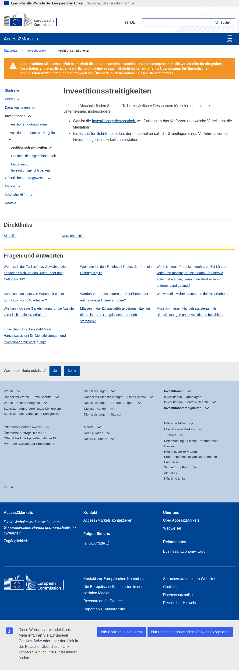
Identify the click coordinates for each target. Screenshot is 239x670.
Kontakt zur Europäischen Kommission (115, 579)
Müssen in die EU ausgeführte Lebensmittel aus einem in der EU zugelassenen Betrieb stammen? (115, 315)
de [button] (130, 22)
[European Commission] (34, 19)
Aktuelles (10, 236)
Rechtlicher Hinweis (179, 603)
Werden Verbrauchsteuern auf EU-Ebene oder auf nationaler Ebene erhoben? (114, 297)
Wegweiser (172, 528)
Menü (229, 39)
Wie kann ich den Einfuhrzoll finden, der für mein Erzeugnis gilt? (115, 270)
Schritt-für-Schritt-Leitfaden (101, 134)
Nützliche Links (73, 236)
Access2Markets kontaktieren (107, 520)
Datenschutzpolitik (178, 595)
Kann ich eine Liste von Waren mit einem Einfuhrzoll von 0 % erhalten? (34, 297)
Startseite (11, 50)
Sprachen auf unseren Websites (189, 579)
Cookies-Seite (30, 641)
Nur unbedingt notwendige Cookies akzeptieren (190, 632)
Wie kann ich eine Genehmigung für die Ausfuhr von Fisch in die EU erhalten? (39, 312)
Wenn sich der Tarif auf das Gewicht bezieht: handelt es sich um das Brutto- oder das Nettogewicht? (36, 273)
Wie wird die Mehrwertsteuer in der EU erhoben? (192, 294)
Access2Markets (18, 513)
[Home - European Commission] (37, 583)
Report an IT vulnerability (104, 609)
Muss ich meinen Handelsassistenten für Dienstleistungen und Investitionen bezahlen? (190, 312)
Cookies (170, 587)
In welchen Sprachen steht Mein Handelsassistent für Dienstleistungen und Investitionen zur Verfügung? (35, 335)
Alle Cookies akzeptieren (121, 632)
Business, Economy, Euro (184, 551)
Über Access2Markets (181, 520)
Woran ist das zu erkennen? (111, 3)
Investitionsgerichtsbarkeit (113, 121)
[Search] (223, 22)
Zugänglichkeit (16, 541)
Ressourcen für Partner (102, 601)
